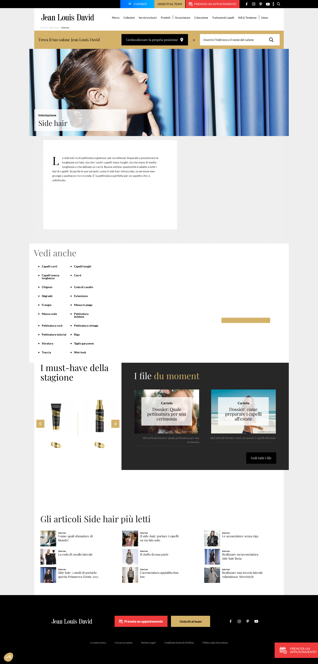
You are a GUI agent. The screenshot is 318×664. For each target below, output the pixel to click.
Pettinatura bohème (81, 315)
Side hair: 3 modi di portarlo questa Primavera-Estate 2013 (78, 575)
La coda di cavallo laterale (75, 554)
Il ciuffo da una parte (154, 554)
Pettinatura (54, 27)
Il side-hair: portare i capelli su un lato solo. (159, 538)
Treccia (46, 352)
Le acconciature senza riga (240, 536)
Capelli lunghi (82, 266)
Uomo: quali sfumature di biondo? (75, 538)
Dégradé (47, 296)
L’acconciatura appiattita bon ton (159, 575)
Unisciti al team (170, 4)
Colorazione (201, 17)
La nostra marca (98, 642)
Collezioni (129, 17)
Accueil (43, 27)
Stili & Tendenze (247, 17)
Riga (77, 334)
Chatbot (137, 4)
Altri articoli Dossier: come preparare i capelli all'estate (243, 438)
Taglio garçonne (84, 343)
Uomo (264, 17)
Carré (77, 275)
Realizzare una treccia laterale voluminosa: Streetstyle (242, 575)
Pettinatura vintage (86, 325)
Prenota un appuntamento (212, 4)
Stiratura (47, 343)
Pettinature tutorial (54, 334)
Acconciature (182, 17)
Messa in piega (83, 305)
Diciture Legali (148, 642)
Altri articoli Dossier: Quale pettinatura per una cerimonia (170, 440)
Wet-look (80, 352)
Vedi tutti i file (261, 458)
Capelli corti (49, 266)
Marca (115, 17)
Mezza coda (49, 313)
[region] (113, 186)
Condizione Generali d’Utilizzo (179, 642)
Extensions (81, 296)
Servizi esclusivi (148, 17)
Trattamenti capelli (223, 17)
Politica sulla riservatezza (215, 642)
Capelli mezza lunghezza (50, 277)
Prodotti (165, 17)
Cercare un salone (123, 642)
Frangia (46, 305)
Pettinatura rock (52, 325)
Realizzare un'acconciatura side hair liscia (240, 556)
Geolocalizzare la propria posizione (154, 40)
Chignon (47, 287)
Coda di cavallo (83, 287)
